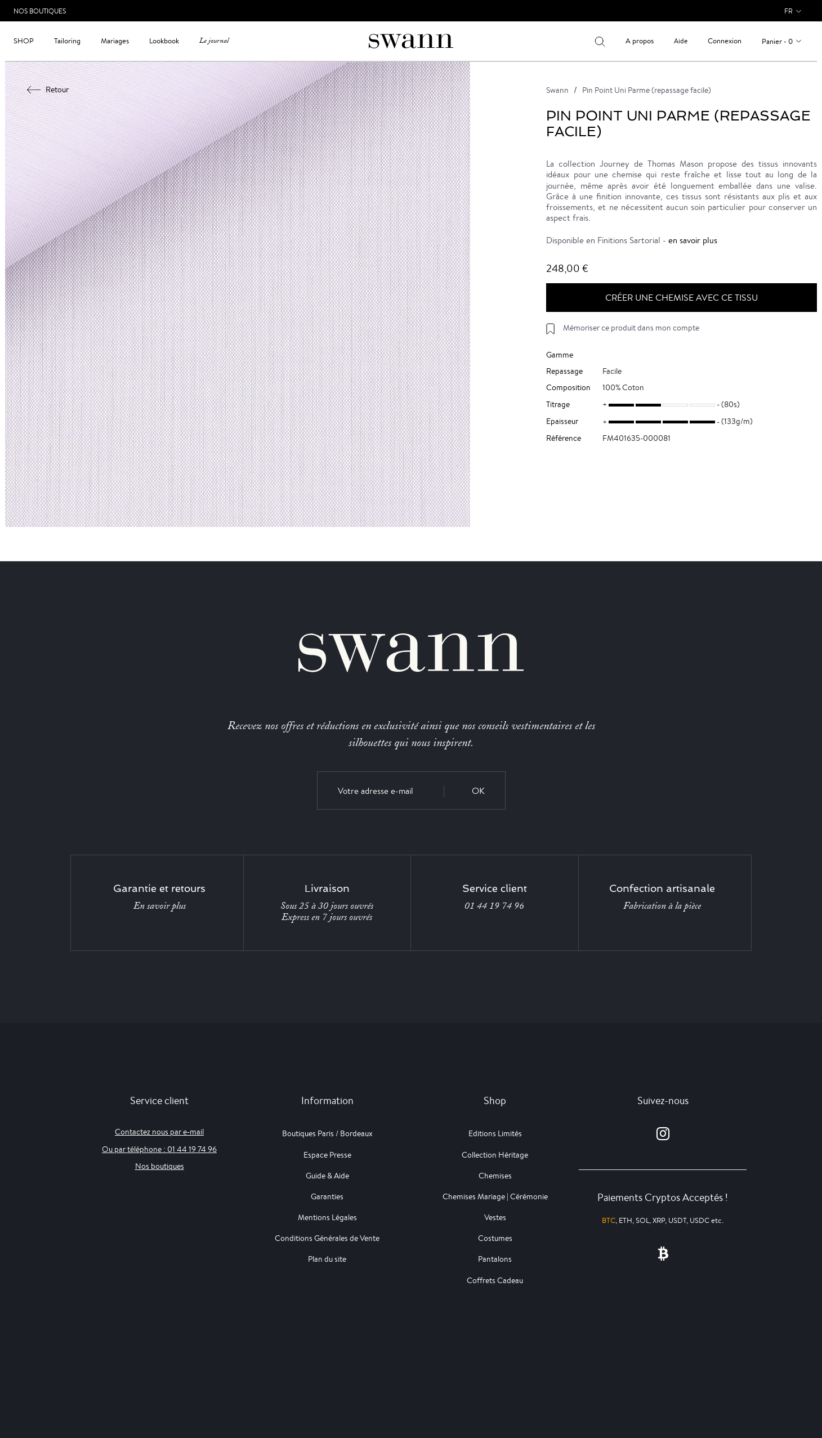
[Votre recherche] (600, 41)
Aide (680, 41)
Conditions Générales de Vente (327, 1238)
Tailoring (67, 41)
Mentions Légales (327, 1217)
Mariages (115, 41)
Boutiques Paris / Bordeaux (327, 1133)
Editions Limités (495, 1133)
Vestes (495, 1217)
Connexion (724, 41)
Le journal (214, 41)
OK (478, 790)
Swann (557, 90)
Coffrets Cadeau (495, 1280)
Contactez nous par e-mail (159, 1132)
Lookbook (164, 41)
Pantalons (495, 1259)
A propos (640, 41)
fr (788, 11)
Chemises (495, 1176)
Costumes (495, 1238)
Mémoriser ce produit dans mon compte (631, 328)
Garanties (327, 1196)
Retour (48, 89)
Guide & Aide (327, 1176)
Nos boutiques (159, 1166)
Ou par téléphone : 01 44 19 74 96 (159, 1149)
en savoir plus (692, 240)
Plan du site (327, 1259)
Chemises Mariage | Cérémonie (495, 1196)
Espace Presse (327, 1155)
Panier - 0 (777, 41)
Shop (24, 41)
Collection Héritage (495, 1155)
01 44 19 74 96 (494, 906)
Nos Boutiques (40, 11)
